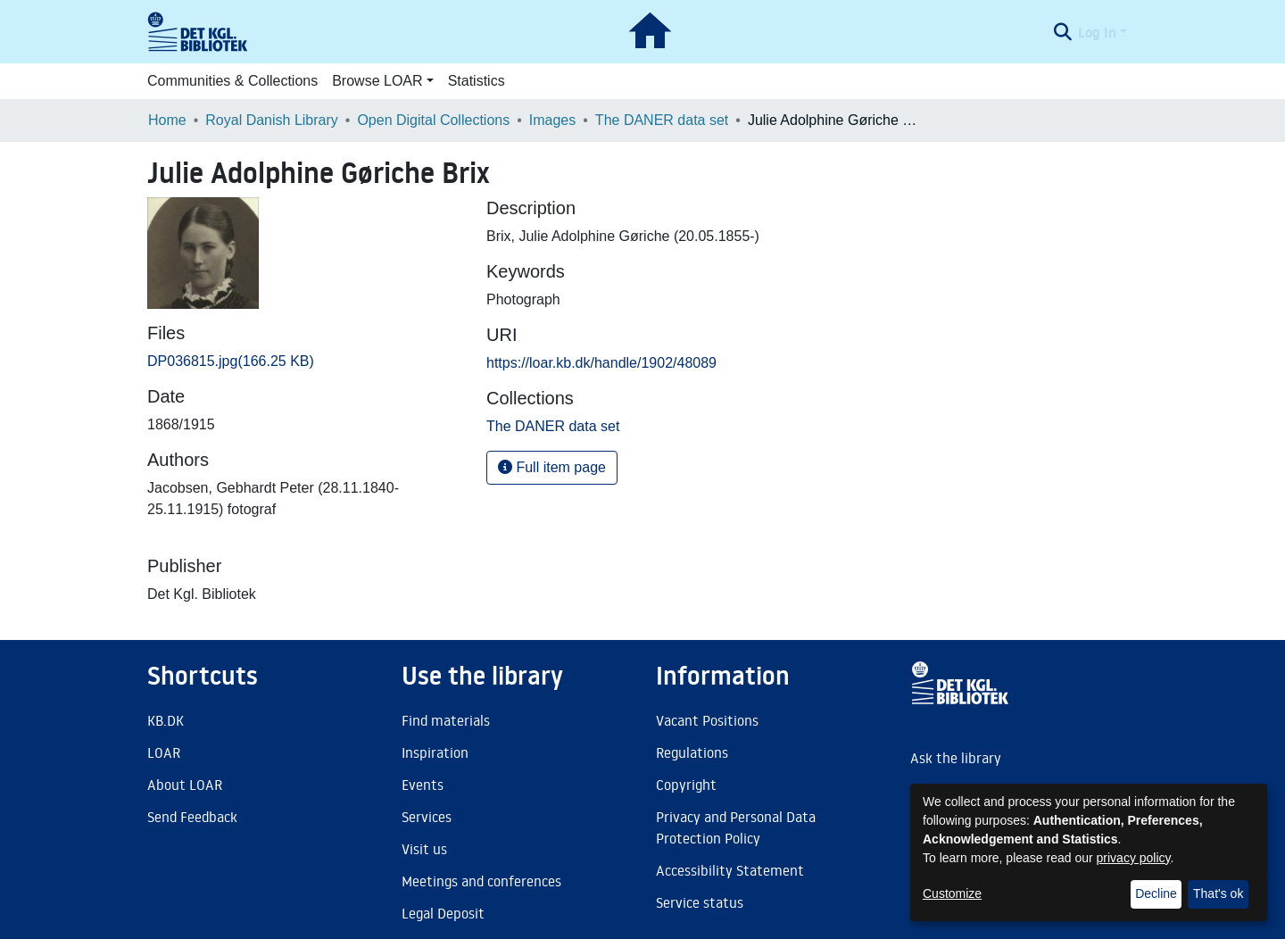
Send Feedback (192, 817)
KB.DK (165, 720)
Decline (1156, 893)
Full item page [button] (552, 467)
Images (552, 120)
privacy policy (1134, 858)
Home (167, 120)
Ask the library (955, 758)
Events (423, 785)
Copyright (686, 785)
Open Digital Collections (433, 120)
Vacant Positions (707, 720)
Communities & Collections (232, 80)
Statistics (476, 80)
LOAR (163, 752)
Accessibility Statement (730, 870)
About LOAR (184, 785)
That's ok (1218, 893)
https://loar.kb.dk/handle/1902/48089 (601, 362)
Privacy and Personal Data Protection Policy (736, 827)
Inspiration (435, 752)
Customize (952, 893)
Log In (1097, 32)
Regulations (692, 752)
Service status (699, 902)
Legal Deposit (443, 913)
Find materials (446, 720)
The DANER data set (661, 120)
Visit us (424, 849)
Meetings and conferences (481, 881)
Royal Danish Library (271, 120)
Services (427, 817)
